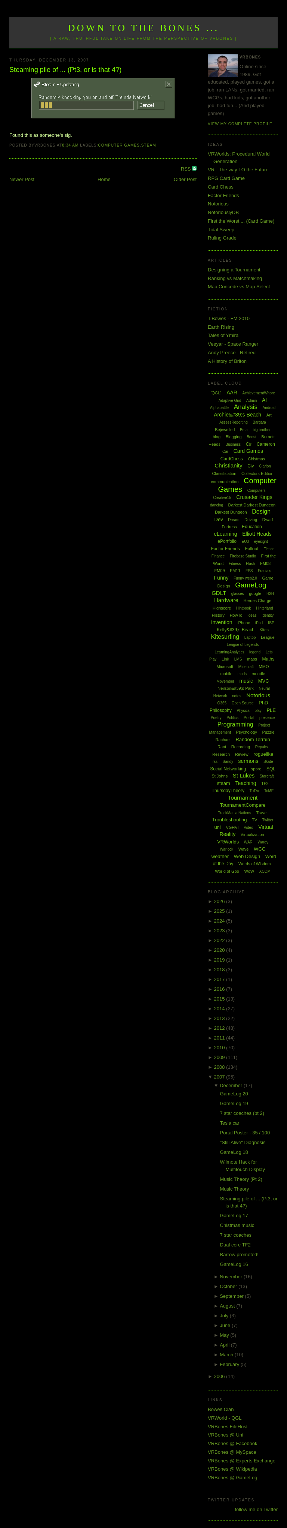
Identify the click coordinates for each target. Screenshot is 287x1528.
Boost (251, 437)
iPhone (243, 622)
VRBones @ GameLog (232, 1477)
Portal (249, 717)
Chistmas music (237, 1225)
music (246, 681)
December (232, 1085)
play (257, 711)
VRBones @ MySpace (232, 1452)
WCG (260, 849)
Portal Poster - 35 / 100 (245, 1133)
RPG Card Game (226, 178)
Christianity (228, 465)
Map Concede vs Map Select (239, 286)
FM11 (235, 570)
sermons (248, 761)
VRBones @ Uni (225, 1435)
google (255, 593)
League (268, 637)
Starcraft (267, 776)
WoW (249, 871)
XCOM (265, 871)
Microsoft (225, 666)
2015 (220, 999)
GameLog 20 (234, 1094)
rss (215, 762)
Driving (250, 519)
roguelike (263, 754)
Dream (233, 520)
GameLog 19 (234, 1103)
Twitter (267, 820)
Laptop (250, 637)
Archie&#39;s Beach (237, 415)
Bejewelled (225, 429)
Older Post (185, 179)
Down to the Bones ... (143, 27)
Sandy (228, 762)
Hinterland (264, 608)
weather (220, 856)
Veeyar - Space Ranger (233, 344)
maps (252, 659)
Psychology (246, 732)
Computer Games (119, 145)
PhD (263, 703)
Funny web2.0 (245, 578)
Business (233, 444)
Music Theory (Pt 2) (241, 1179)
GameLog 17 (234, 1215)
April (225, 1345)
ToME (269, 791)
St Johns (220, 776)
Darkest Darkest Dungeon (252, 505)
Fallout (251, 548)
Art (269, 415)
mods (241, 674)
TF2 (265, 783)
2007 (220, 1077)
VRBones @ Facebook (232, 1443)
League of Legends (243, 645)
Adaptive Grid (230, 400)
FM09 (219, 570)
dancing (216, 505)
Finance (218, 556)
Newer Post (21, 179)
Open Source (243, 703)
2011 (220, 1038)
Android (269, 408)
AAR (231, 392)
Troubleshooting (229, 819)
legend (254, 652)
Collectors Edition (257, 473)
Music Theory (234, 1189)
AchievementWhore (259, 393)
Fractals (264, 571)
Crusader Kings (254, 497)
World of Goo (227, 871)
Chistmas (256, 459)
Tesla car (230, 1123)
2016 (220, 989)
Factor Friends (223, 195)
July (225, 1315)
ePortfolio (227, 541)
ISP (271, 622)
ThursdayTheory (228, 790)
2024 (220, 921)
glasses (237, 594)
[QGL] (215, 393)
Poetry (216, 718)
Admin (251, 400)
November (232, 1276)
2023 (220, 930)
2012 (220, 1028)
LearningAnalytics (229, 652)
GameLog (250, 585)
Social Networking (228, 768)
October (229, 1286)
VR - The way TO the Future (238, 169)
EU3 (245, 541)
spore (256, 769)
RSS (186, 169)
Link (225, 659)
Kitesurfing (225, 637)
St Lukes (243, 775)
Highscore (222, 608)
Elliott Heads (257, 534)
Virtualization (252, 834)
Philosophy (221, 710)
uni (217, 827)
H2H (270, 594)
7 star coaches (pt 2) (242, 1113)
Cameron (266, 444)
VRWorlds (228, 842)
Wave (243, 849)
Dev (219, 519)
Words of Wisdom (254, 863)
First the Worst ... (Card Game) (241, 221)
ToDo (254, 790)
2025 (220, 911)
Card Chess (221, 187)
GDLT (219, 593)
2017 (220, 979)
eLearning (225, 534)
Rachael (222, 739)
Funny (221, 578)
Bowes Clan (221, 1409)
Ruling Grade (222, 238)
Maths (268, 659)
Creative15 (222, 498)
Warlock (226, 849)
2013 (220, 1018)
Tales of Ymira (223, 335)
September (232, 1296)
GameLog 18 (234, 1152)
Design (261, 511)
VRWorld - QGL (225, 1418)
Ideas (251, 615)
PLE (271, 710)
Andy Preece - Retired (232, 352)
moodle (258, 673)
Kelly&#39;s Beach (235, 629)
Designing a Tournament (234, 270)
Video (248, 827)
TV (254, 820)
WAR (248, 842)
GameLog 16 (234, 1264)
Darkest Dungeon (231, 512)
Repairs (261, 747)
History (218, 615)
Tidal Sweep (221, 229)
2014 (220, 1008)
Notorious (218, 204)
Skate (268, 762)
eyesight (261, 541)
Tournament (242, 797)
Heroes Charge (258, 600)
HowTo (236, 615)
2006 (220, 1376)
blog (216, 436)
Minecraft (246, 667)
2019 (220, 960)
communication (224, 481)
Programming (235, 724)
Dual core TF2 (235, 1245)
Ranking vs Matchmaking (235, 278)
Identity (268, 615)
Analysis (245, 406)
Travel (262, 812)
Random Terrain (252, 739)
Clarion (265, 466)
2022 (220, 940)
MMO (264, 666)
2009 (220, 1057)
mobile (226, 673)
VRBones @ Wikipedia (232, 1469)
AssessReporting (233, 422)
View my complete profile (240, 124)
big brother (262, 430)
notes (236, 696)
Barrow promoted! (239, 1254)
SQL (270, 768)
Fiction (268, 549)
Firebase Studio (243, 556)
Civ (250, 466)
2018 (220, 969)
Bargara (259, 422)
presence (267, 718)
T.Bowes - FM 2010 (229, 318)
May (225, 1335)
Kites (263, 630)
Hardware (226, 600)
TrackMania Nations (234, 813)
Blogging (234, 436)
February (230, 1364)
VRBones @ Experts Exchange (241, 1461)
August (228, 1306)
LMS (238, 659)
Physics (243, 711)
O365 (221, 703)
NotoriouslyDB (223, 212)
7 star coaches (236, 1235)
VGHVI (232, 827)
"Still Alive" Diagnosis (243, 1142)
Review (242, 754)
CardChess (231, 458)
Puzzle (268, 732)
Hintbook (243, 608)
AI (264, 400)
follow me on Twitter (256, 1509)
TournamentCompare (242, 805)
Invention (221, 622)
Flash (250, 564)
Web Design (247, 856)
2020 (220, 950)
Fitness (235, 564)
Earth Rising (221, 327)
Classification (224, 473)
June (226, 1325)
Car (225, 451)
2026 (220, 901)
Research (221, 754)
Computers (256, 490)
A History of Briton (227, 361)
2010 (220, 1047)
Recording (240, 747)
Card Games (248, 451)
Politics (232, 718)
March (227, 1354)
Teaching (245, 783)
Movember (225, 681)
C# (248, 444)
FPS (249, 571)
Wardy (262, 842)
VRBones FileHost (227, 1426)
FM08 (265, 563)
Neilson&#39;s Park (235, 688)
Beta (244, 430)
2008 (220, 1067)
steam (148, 145)
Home (104, 179)
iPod (259, 623)
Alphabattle (219, 408)
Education (252, 526)
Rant (221, 747)
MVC (263, 681)
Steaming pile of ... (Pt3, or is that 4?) (65, 69)
